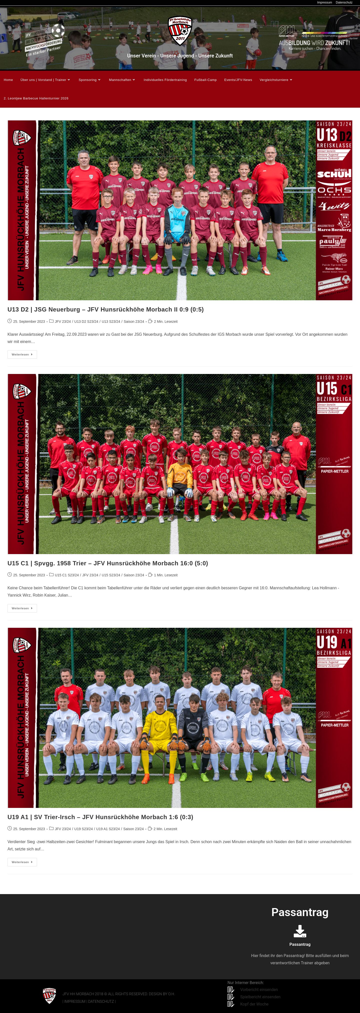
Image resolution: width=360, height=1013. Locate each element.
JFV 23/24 (63, 322)
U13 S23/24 (111, 322)
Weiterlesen (24, 353)
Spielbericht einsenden (260, 997)
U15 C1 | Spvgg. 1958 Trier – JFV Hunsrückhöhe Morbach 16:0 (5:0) (108, 563)
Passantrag (299, 944)
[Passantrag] (300, 931)
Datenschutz (344, 2)
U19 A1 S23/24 (108, 829)
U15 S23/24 (111, 575)
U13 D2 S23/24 (86, 322)
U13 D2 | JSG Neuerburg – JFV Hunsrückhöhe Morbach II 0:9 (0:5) (106, 309)
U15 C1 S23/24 (67, 575)
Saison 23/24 (134, 322)
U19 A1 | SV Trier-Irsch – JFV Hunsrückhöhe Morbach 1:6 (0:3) (100, 817)
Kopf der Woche (254, 1004)
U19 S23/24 (83, 829)
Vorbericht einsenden (259, 989)
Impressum (324, 2)
